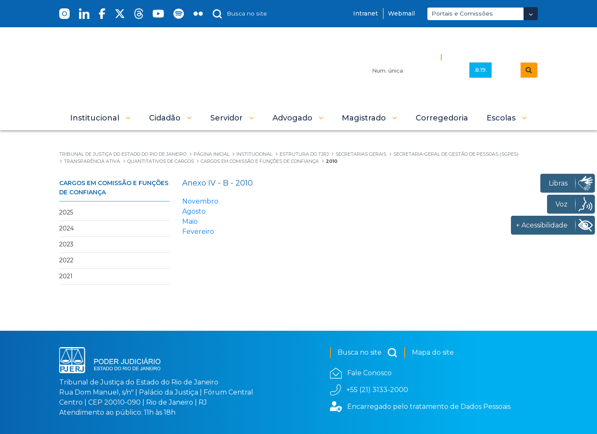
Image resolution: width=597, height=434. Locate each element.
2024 (66, 228)
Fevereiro (198, 231)
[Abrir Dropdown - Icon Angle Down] (531, 13)
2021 (66, 276)
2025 (66, 212)
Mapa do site (433, 352)
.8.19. (480, 69)
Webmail (401, 13)
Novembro (200, 201)
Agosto (194, 211)
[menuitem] (442, 118)
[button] (100, 118)
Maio (190, 221)
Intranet (365, 13)
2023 (66, 244)
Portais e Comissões (462, 13)
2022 (66, 260)
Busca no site (368, 352)
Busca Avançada (473, 57)
